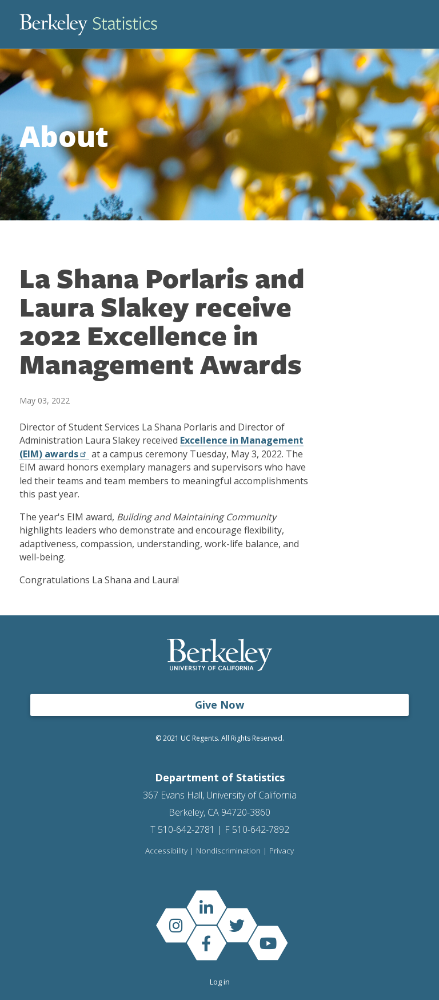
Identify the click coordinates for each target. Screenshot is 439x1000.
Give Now (219, 705)
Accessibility (166, 851)
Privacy (281, 851)
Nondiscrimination (228, 851)
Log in (220, 982)
